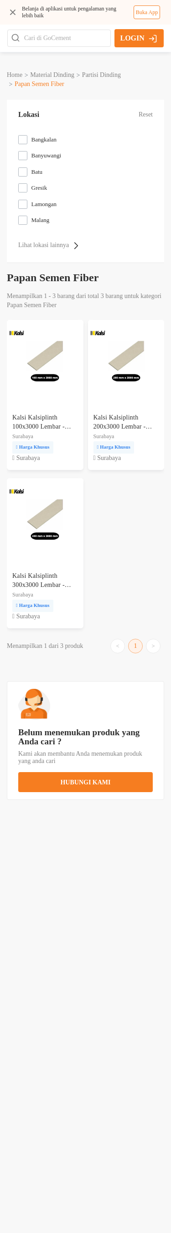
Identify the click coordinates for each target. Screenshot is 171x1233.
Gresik (39, 187)
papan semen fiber (39, 84)
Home (14, 74)
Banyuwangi (46, 155)
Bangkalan (44, 139)
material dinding (52, 74)
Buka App (147, 12)
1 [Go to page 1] (135, 645)
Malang (40, 220)
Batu (37, 171)
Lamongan (44, 204)
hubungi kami (85, 782)
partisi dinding (101, 74)
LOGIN (138, 38)
